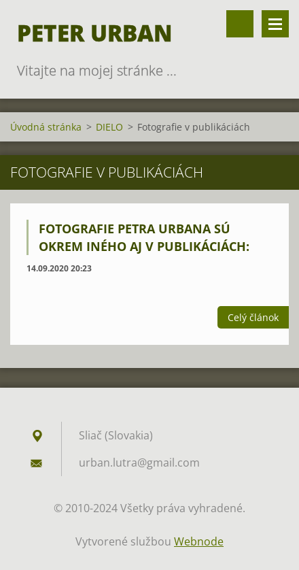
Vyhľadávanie (239, 23)
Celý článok (253, 317)
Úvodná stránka (46, 126)
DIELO (109, 126)
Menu (275, 23)
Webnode (199, 541)
